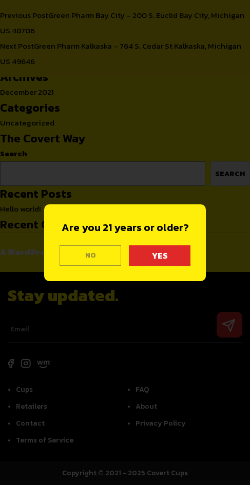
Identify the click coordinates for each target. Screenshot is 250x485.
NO (90, 255)
